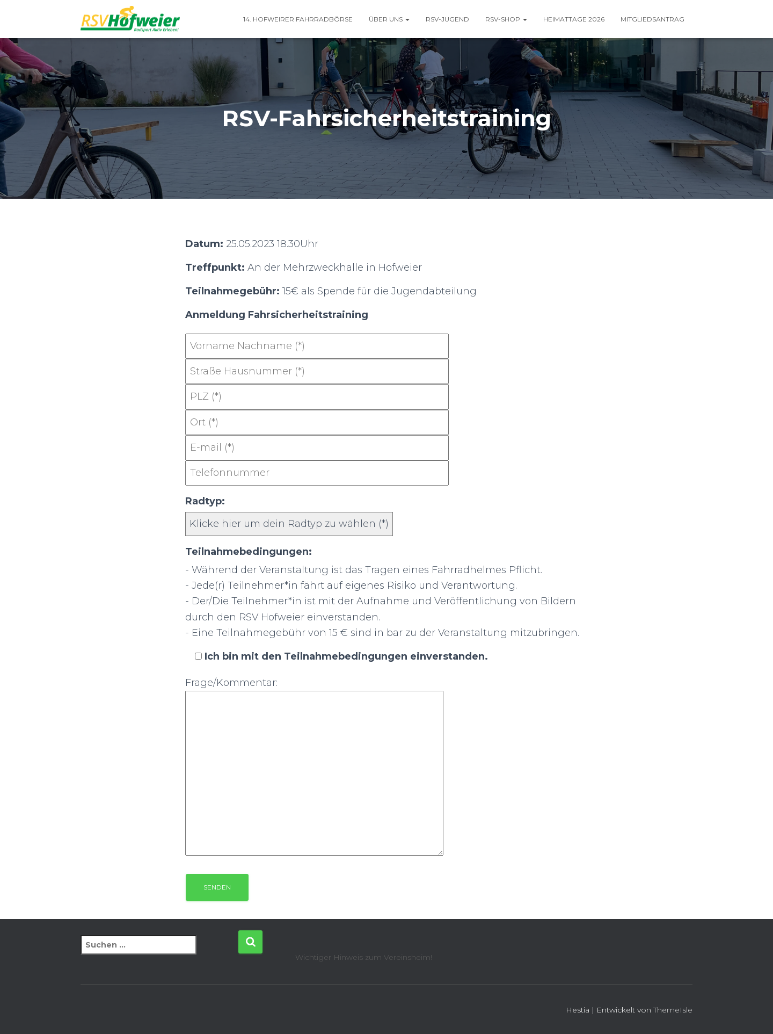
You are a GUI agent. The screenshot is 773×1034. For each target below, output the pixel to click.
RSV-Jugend (447, 19)
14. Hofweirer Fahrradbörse (298, 19)
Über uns (389, 19)
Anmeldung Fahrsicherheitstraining (276, 315)
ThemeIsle (672, 1010)
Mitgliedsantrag (652, 19)
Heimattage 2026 (573, 19)
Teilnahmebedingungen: (248, 552)
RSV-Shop (506, 19)
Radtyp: (205, 501)
